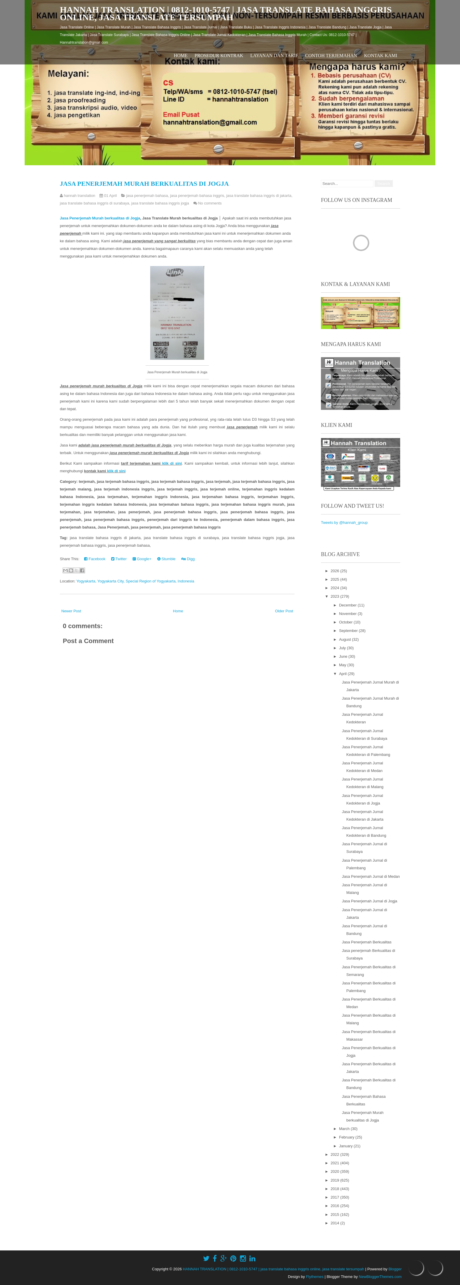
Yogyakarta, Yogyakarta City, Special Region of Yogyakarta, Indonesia (135, 581)
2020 (335, 1171)
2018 (335, 1189)
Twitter (119, 559)
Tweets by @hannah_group (344, 522)
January (346, 1146)
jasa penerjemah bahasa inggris (197, 195)
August (345, 639)
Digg (188, 559)
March (345, 1128)
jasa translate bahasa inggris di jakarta (258, 195)
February (347, 1137)
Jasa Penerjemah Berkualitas (366, 942)
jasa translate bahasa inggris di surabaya (94, 203)
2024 (335, 588)
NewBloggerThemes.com (380, 1276)
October (346, 622)
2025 (335, 579)
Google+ (142, 559)
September (349, 630)
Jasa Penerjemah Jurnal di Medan (371, 876)
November (348, 613)
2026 (335, 571)
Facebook (94, 559)
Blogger (395, 1269)
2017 (335, 1197)
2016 (335, 1206)
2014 (335, 1223)
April (343, 674)
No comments (209, 203)
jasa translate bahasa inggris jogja (160, 203)
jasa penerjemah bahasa (147, 195)
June (344, 656)
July (343, 648)
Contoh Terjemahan (331, 55)
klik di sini (172, 463)
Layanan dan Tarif (274, 55)
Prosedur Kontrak (219, 55)
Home (180, 55)
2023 (335, 596)
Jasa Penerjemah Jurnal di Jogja (369, 901)
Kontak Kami (380, 55)
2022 (335, 1154)
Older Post (284, 611)
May (343, 665)
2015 (335, 1214)
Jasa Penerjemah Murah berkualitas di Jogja (144, 183)
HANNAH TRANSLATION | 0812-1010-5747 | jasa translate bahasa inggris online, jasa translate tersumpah (226, 13)
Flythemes (315, 1276)
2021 (335, 1163)
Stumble (166, 559)
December (348, 605)
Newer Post (71, 611)
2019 (335, 1180)
